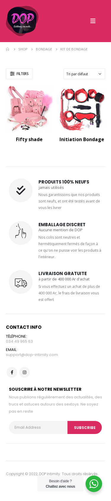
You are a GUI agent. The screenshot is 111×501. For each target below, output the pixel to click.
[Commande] (84, 73)
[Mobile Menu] (92, 21)
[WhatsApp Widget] (94, 484)
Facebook (12, 372)
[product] (29, 108)
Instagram (24, 372)
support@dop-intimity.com (32, 355)
